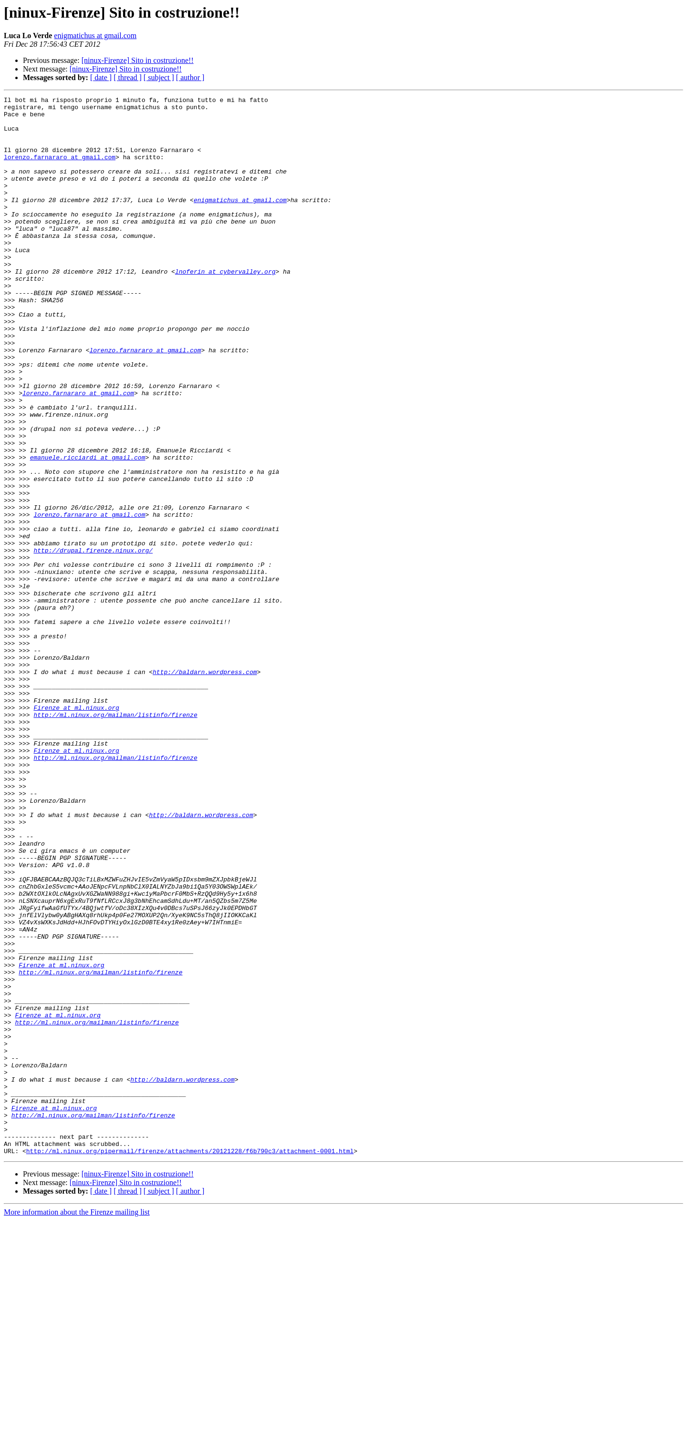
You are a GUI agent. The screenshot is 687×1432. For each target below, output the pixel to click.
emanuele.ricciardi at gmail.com (88, 530)
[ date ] (101, 77)
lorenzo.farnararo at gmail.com (59, 169)
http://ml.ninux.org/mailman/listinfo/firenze (115, 839)
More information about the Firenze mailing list (77, 1424)
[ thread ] (128, 77)
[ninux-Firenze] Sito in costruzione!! (138, 60)
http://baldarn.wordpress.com (205, 787)
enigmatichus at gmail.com (95, 35)
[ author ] (190, 77)
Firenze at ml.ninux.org (76, 830)
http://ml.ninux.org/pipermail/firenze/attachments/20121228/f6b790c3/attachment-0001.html (190, 1362)
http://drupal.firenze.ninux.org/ (93, 641)
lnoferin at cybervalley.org (225, 307)
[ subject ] (159, 77)
